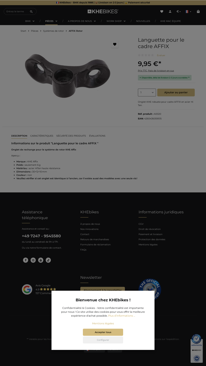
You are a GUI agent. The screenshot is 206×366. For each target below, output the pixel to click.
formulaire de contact (49, 247)
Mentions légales (148, 244)
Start (23, 30)
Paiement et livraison (150, 234)
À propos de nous (90, 223)
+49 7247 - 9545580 (41, 236)
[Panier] (198, 11)
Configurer (103, 344)
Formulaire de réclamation (95, 244)
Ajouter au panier (176, 92)
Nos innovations (89, 229)
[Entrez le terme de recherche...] (15, 11)
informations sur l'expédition (162, 339)
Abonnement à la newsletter (103, 290)
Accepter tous (103, 336)
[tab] (19, 136)
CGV (141, 223)
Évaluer (161, 55)
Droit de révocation (150, 229)
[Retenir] (114, 44)
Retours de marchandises (94, 239)
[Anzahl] (147, 92)
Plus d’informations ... (121, 319)
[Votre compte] (170, 11)
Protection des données (152, 239)
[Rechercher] (31, 11)
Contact (84, 234)
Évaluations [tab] (97, 135)
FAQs (83, 249)
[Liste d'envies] (162, 11)
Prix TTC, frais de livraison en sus (156, 70)
